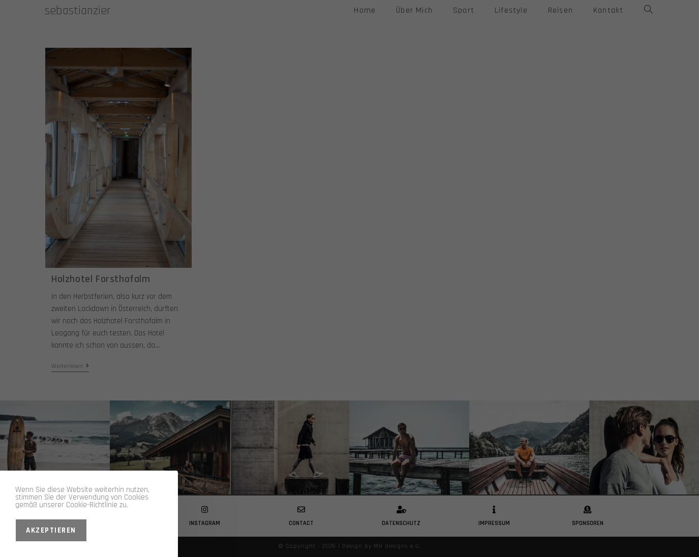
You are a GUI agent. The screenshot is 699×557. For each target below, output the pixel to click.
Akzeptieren (51, 530)
